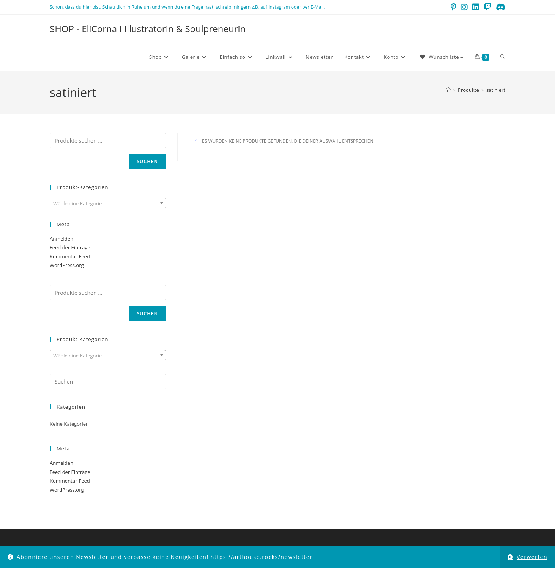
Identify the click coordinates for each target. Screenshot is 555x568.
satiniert (495, 90)
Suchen (147, 161)
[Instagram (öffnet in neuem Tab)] (464, 7)
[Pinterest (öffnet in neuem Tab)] (453, 7)
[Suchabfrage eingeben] (108, 381)
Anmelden (61, 238)
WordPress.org (67, 265)
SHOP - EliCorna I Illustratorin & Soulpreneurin (148, 28)
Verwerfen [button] (532, 556)
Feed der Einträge (70, 247)
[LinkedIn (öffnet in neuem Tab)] (475, 7)
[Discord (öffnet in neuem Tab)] (499, 7)
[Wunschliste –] (441, 57)
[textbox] (108, 203)
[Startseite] (448, 90)
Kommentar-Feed (70, 256)
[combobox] (108, 203)
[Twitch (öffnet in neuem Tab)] (487, 7)
